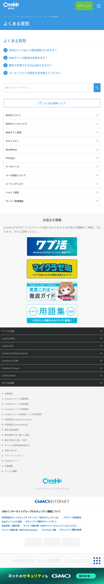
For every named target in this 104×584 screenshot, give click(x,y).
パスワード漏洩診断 (72, 517)
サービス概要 (10, 471)
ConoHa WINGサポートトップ (31, 16)
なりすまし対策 (49, 529)
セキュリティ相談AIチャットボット (41, 521)
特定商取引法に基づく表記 (16, 435)
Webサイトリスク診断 (12, 521)
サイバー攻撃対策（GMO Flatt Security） (20, 529)
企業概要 (8, 466)
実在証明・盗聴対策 (11, 525)
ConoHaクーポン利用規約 (16, 409)
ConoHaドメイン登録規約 (16, 398)
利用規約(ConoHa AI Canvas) (17, 419)
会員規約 (8, 393)
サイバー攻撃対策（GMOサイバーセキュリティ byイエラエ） (50, 525)
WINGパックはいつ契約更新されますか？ (33, 50)
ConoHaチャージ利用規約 (16, 404)
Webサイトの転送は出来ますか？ (28, 58)
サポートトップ (9, 16)
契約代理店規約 (11, 429)
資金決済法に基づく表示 (15, 440)
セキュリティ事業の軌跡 (70, 529)
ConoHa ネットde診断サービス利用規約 (23, 414)
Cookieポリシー (11, 460)
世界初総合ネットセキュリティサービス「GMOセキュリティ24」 (31, 517)
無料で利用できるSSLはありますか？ (30, 65)
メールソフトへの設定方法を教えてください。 (36, 73)
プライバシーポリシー (14, 455)
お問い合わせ (10, 450)
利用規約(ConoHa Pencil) (16, 424)
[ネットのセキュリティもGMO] (52, 576)
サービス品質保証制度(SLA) (17, 445)
